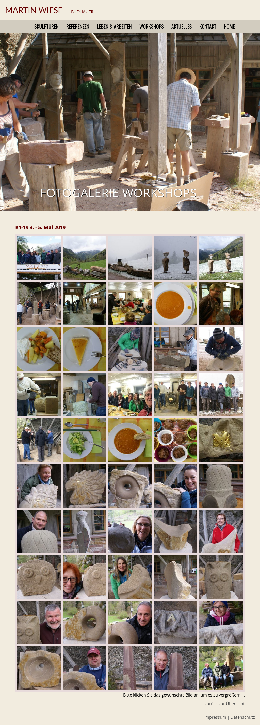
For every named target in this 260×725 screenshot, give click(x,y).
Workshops (151, 26)
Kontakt (207, 26)
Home (229, 26)
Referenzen (77, 26)
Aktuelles (181, 26)
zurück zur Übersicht (225, 703)
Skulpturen (46, 26)
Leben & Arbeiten (114, 26)
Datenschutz (243, 717)
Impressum (215, 717)
